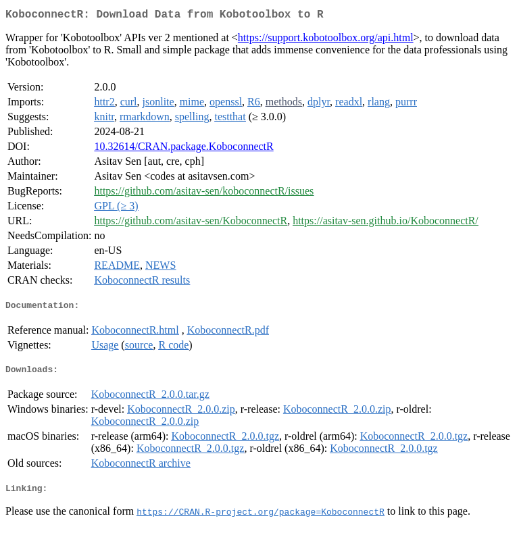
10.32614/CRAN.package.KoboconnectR (183, 149)
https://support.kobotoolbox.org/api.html (326, 40)
